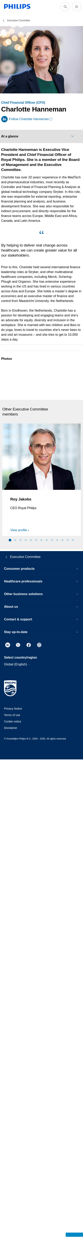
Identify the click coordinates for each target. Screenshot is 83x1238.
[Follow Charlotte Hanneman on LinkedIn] (27, 119)
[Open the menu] (76, 6)
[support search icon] (65, 6)
